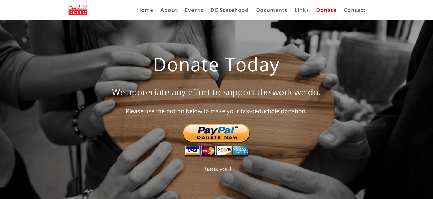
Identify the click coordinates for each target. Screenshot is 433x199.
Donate (326, 11)
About (169, 11)
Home (145, 11)
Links (302, 11)
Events (194, 11)
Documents (271, 11)
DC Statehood (229, 11)
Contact (355, 11)
